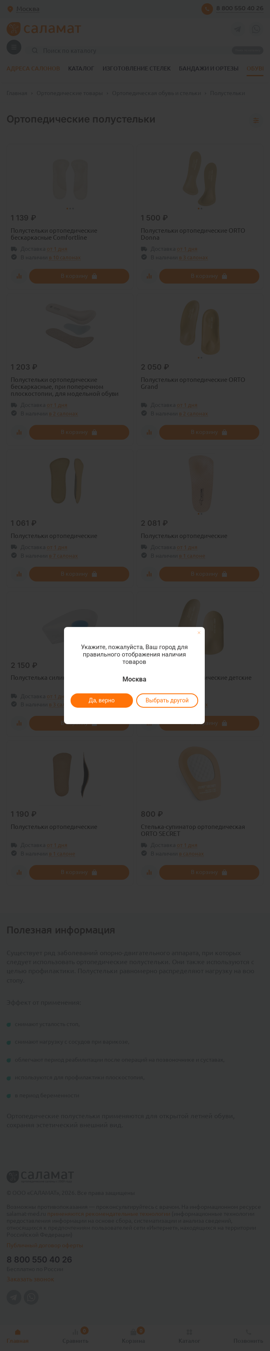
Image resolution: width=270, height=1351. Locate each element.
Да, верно (101, 700)
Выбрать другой (166, 700)
